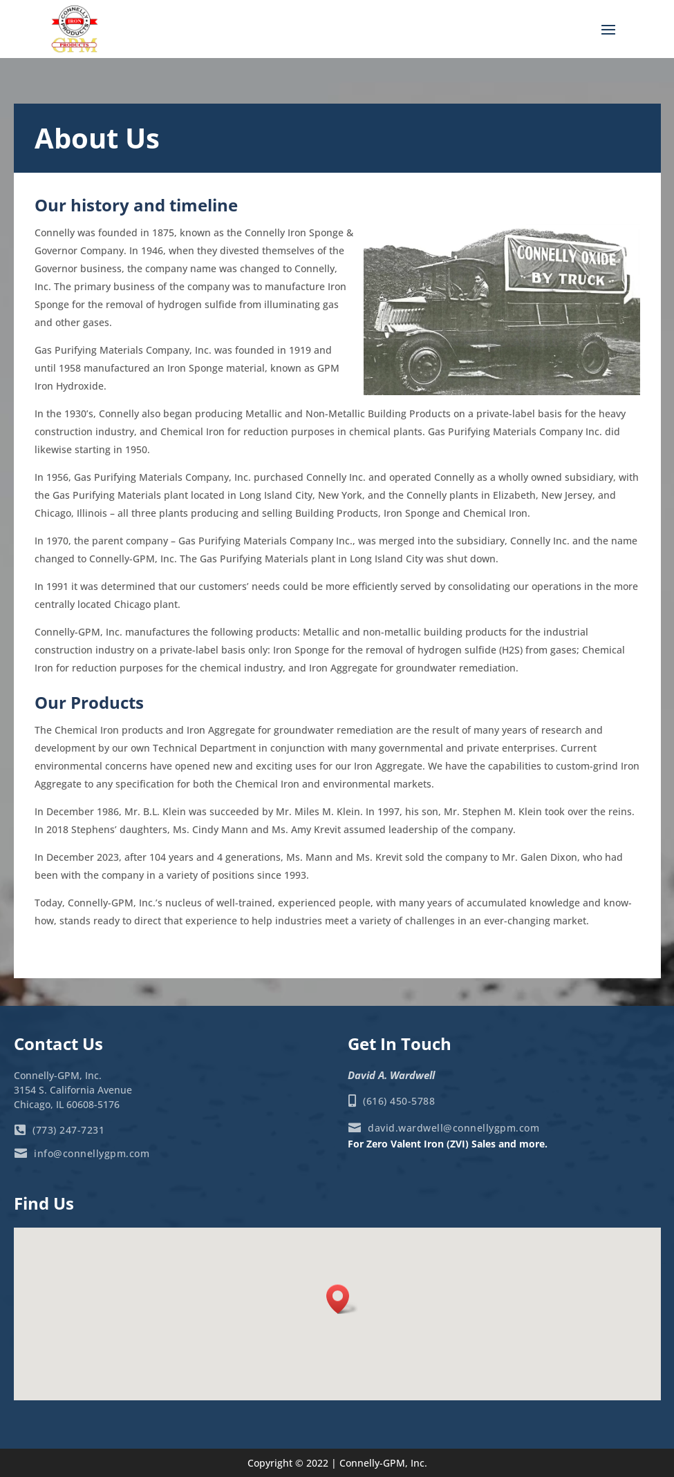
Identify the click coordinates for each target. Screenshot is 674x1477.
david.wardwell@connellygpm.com (453, 1127)
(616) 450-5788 (398, 1100)
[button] (342, 1299)
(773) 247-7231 (68, 1129)
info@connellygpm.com (91, 1153)
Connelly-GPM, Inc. (383, 1462)
